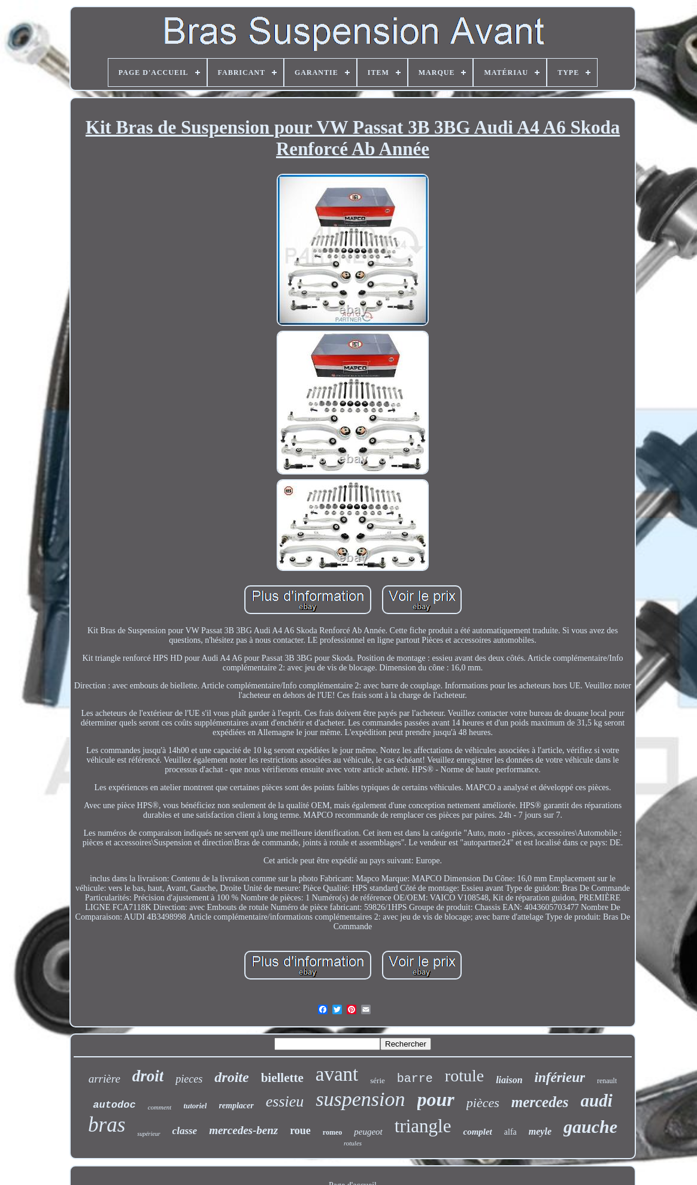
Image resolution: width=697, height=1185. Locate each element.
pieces (188, 1079)
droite (231, 1077)
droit (148, 1076)
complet (477, 1131)
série (377, 1080)
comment (160, 1107)
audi (597, 1100)
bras (106, 1124)
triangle (423, 1126)
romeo (332, 1132)
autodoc (114, 1105)
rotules (353, 1143)
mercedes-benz (243, 1130)
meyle (540, 1131)
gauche (590, 1126)
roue (300, 1130)
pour (435, 1099)
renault (607, 1081)
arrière (104, 1078)
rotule (464, 1075)
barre (415, 1079)
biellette (282, 1078)
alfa (510, 1131)
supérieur (148, 1133)
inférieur (560, 1077)
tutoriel (195, 1105)
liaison (509, 1080)
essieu (285, 1101)
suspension (360, 1099)
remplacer (236, 1105)
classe (185, 1130)
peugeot (368, 1131)
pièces (482, 1102)
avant (337, 1074)
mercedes (540, 1102)
